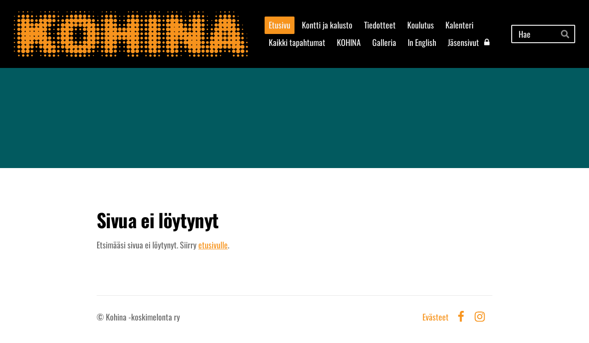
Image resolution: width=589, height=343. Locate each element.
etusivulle (213, 245)
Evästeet (435, 317)
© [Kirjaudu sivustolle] (101, 317)
